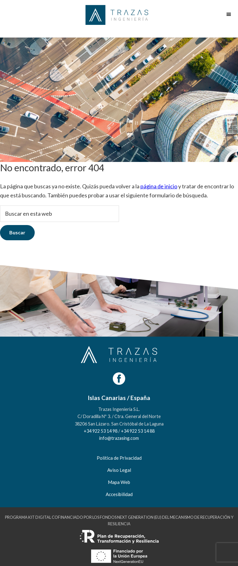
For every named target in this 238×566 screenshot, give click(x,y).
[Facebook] (119, 378)
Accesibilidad (119, 494)
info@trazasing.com (119, 438)
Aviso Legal (119, 470)
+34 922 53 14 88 (138, 431)
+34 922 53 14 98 (100, 431)
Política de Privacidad (119, 458)
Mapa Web (119, 482)
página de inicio (158, 186)
